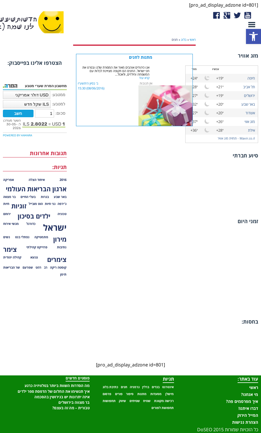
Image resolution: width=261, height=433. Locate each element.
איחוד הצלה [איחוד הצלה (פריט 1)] (37, 180)
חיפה (251, 78)
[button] (253, 36)
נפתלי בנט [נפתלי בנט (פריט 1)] (22, 237)
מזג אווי (250, 121)
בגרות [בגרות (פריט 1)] (45, 197)
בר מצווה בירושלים (74, 402)
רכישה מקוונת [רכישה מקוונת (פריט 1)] (164, 401)
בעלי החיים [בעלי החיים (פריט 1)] (28, 197)
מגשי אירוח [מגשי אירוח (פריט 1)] (11, 224)
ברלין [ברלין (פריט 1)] (145, 387)
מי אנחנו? (249, 394)
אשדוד (250, 112)
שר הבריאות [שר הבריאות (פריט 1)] (11, 267)
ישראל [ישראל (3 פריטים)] (54, 227)
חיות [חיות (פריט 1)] (6, 204)
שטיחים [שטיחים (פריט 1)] (134, 401)
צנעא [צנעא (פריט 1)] (34, 257)
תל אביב (249, 86)
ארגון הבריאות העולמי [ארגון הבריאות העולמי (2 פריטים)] (36, 189)
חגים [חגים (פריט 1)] (124, 387)
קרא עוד (144, 78)
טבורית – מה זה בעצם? (71, 407)
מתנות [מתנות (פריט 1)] (142, 394)
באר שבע (248, 104)
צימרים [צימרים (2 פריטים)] (56, 259)
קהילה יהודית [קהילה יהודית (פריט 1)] (12, 257)
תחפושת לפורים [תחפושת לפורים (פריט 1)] (162, 408)
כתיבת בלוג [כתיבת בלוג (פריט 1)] (110, 387)
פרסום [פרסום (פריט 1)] (107, 394)
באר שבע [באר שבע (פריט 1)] (60, 197)
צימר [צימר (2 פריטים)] (10, 249)
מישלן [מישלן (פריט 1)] (169, 394)
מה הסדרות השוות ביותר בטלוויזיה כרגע (57, 385)
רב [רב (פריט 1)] (45, 267)
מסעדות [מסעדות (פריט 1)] (156, 394)
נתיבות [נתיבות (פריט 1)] (61, 247)
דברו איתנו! (248, 408)
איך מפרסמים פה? (242, 401)
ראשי (193, 39)
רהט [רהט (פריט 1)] (38, 267)
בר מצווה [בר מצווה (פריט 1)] (9, 197)
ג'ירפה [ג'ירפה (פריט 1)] (62, 204)
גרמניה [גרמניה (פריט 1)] (135, 387)
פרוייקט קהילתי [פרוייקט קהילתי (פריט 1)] (36, 247)
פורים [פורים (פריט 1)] (119, 394)
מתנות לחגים (140, 57)
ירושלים (249, 95)
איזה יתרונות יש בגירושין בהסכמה (62, 396)
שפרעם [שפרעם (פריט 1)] (28, 267)
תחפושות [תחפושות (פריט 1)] (109, 401)
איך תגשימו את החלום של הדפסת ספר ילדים (54, 391)
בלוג (183, 39)
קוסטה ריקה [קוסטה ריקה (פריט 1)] (58, 267)
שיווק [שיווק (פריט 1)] (122, 401)
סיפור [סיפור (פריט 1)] (130, 394)
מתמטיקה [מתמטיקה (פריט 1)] (41, 237)
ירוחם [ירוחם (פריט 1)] (7, 214)
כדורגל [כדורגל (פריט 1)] (31, 224)
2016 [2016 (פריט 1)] (63, 180)
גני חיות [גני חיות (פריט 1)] (50, 204)
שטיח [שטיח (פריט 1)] (147, 401)
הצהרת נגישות (245, 422)
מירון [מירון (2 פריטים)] (59, 239)
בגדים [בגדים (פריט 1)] (156, 387)
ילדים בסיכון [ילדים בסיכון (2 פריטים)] (34, 216)
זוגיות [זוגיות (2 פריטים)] (19, 206)
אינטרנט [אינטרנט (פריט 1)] (168, 387)
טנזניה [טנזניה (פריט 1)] (62, 214)
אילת (251, 130)
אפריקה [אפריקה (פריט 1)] (8, 180)
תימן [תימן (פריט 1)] (63, 274)
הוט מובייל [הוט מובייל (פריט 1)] (36, 204)
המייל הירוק (247, 415)
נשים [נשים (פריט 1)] (6, 237)
